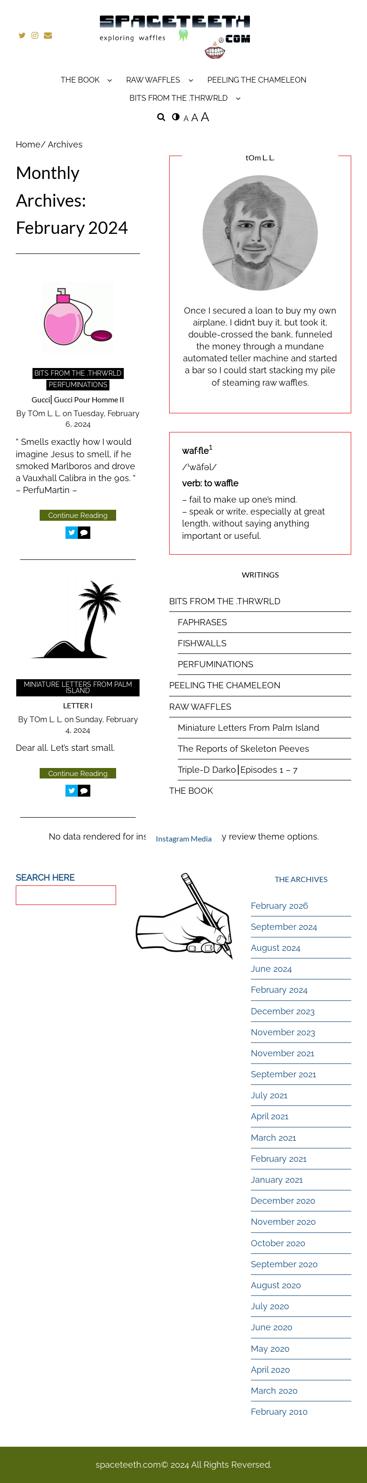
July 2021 (269, 1095)
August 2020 (276, 1285)
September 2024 (284, 927)
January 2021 (277, 1180)
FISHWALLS (202, 643)
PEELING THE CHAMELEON (256, 79)
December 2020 (283, 1201)
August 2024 (276, 948)
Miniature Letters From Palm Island (78, 688)
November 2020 (283, 1222)
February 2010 (279, 1412)
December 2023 (283, 1011)
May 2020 (270, 1348)
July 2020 (270, 1306)
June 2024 (271, 969)
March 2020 (274, 1391)
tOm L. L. (44, 413)
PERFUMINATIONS (78, 385)
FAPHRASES (202, 622)
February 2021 (279, 1159)
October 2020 (278, 1243)
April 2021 (270, 1116)
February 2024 (279, 990)
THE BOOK (80, 79)
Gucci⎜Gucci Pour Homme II (78, 399)
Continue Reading (78, 515)
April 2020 (270, 1370)
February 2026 (279, 906)
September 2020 (284, 1264)
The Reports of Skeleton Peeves (243, 749)
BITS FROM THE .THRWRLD (178, 98)
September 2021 (283, 1074)
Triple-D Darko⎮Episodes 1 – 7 (238, 770)
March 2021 (273, 1138)
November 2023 (283, 1032)
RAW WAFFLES (153, 79)
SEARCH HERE (45, 877)
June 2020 (271, 1327)
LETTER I (78, 705)
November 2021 (282, 1053)
